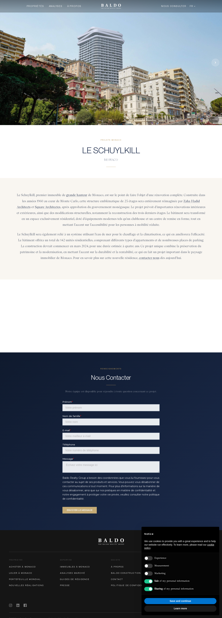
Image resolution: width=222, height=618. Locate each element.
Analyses (55, 6)
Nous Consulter (173, 6)
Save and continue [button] (180, 601)
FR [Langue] (192, 6)
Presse (65, 585)
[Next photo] (215, 62)
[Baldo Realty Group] (111, 541)
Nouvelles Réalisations (26, 585)
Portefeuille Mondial (25, 579)
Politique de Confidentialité (132, 585)
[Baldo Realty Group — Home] (111, 6)
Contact (117, 579)
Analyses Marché (72, 573)
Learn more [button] (180, 608)
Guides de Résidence (74, 579)
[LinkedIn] (17, 605)
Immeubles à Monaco (75, 567)
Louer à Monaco (20, 573)
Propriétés (35, 6)
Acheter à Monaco (22, 567)
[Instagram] (10, 605)
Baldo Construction (126, 573)
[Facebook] (25, 605)
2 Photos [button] (214, 120)
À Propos (74, 6)
